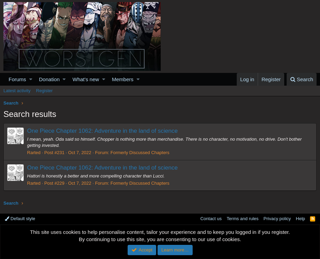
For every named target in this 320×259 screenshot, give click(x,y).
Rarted (34, 152)
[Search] (302, 79)
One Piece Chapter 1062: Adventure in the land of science (102, 131)
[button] (31, 79)
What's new (86, 79)
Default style (20, 218)
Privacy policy (277, 218)
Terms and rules (242, 218)
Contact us (211, 218)
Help (300, 218)
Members (123, 79)
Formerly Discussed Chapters (139, 152)
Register (44, 90)
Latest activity (17, 90)
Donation (49, 79)
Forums (17, 79)
